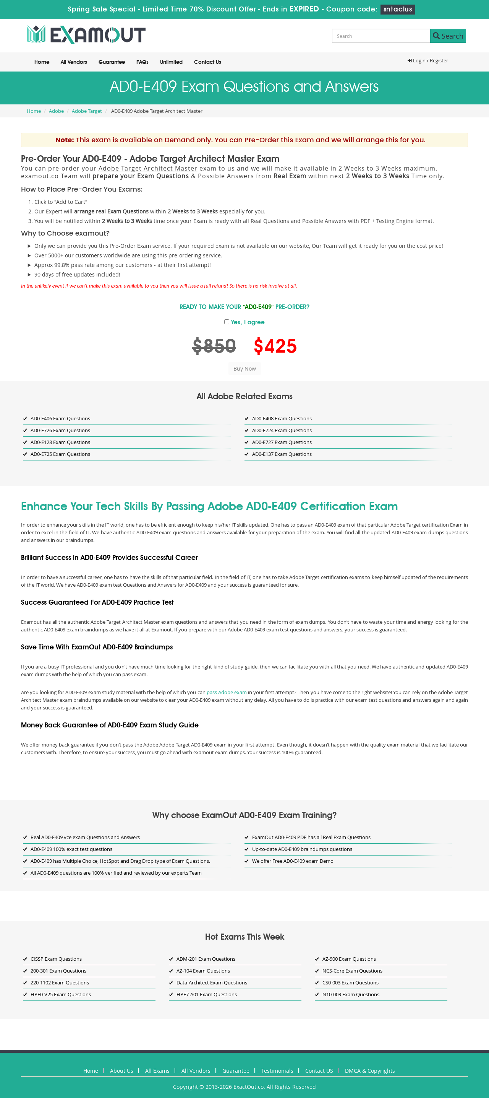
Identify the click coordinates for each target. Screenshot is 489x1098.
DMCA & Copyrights (370, 1070)
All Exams (157, 1070)
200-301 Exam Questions (58, 970)
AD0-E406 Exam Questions (60, 418)
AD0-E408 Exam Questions (282, 418)
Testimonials (277, 1070)
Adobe (56, 110)
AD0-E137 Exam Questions (282, 454)
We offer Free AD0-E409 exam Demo (293, 860)
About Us (121, 1070)
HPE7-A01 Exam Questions (206, 994)
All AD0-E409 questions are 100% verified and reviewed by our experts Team (116, 872)
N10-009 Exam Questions (350, 994)
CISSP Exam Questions (56, 958)
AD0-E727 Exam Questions (282, 442)
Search (448, 36)
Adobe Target (87, 110)
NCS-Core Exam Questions (352, 970)
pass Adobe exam (227, 692)
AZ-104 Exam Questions (203, 970)
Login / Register (428, 60)
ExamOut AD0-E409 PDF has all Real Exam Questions (311, 837)
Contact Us (207, 62)
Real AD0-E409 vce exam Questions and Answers (85, 837)
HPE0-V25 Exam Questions (61, 994)
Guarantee (112, 62)
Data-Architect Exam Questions (211, 982)
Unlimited (171, 62)
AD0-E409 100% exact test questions (71, 849)
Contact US (319, 1070)
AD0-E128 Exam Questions (60, 442)
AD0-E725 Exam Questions (60, 454)
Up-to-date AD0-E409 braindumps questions (302, 849)
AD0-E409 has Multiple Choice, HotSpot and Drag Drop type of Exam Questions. (120, 860)
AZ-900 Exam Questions (349, 958)
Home (41, 62)
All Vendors (74, 62)
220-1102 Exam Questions (60, 982)
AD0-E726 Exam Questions (60, 430)
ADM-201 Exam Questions (205, 958)
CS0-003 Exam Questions (350, 982)
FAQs (142, 62)
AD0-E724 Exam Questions (282, 430)
